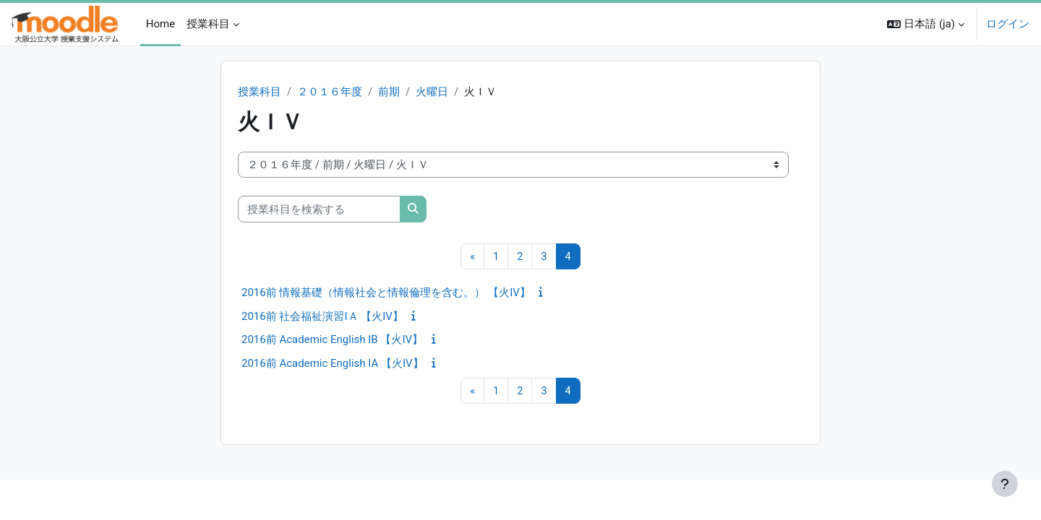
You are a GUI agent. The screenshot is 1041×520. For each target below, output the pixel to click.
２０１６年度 (329, 92)
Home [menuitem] (160, 23)
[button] (926, 24)
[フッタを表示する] (1005, 484)
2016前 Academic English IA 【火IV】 (332, 364)
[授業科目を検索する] (319, 209)
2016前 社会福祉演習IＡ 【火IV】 (322, 317)
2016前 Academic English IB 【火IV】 (332, 340)
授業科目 (259, 92)
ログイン (1007, 23)
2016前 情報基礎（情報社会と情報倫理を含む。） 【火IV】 (386, 293)
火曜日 (432, 92)
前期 (389, 92)
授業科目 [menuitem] (208, 23)
